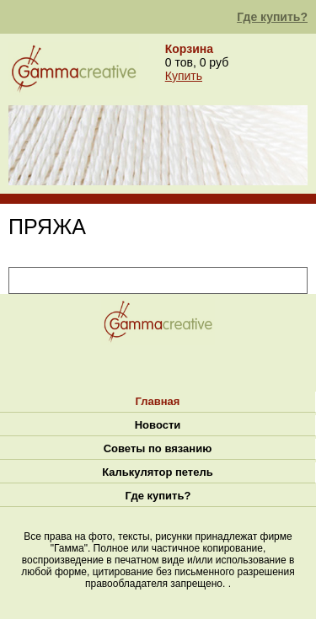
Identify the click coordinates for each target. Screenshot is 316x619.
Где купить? (272, 17)
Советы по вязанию (158, 448)
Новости (158, 425)
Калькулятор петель (157, 472)
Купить (183, 76)
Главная (158, 401)
